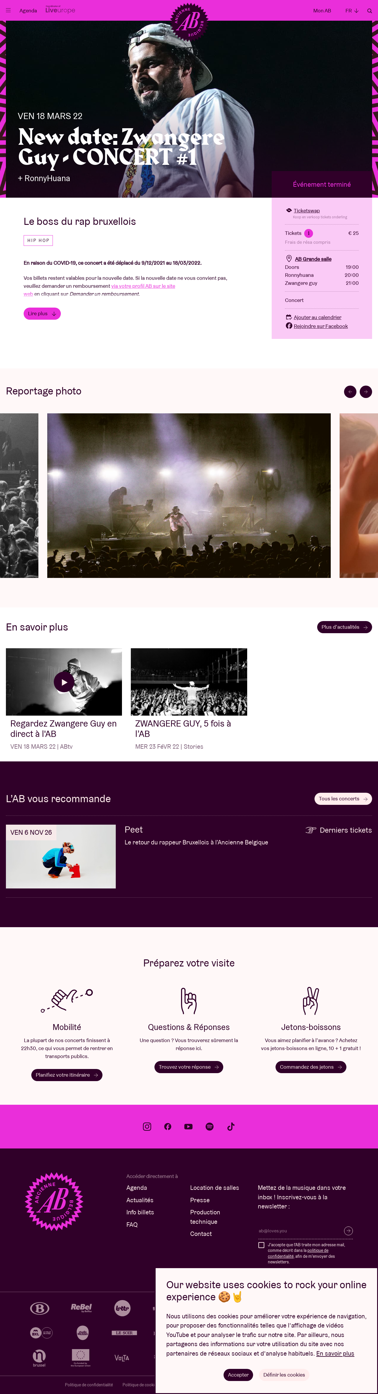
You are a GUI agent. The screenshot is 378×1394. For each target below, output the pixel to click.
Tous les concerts (343, 798)
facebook (167, 1126)
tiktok (231, 1126)
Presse (200, 1200)
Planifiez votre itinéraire (67, 1074)
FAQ (132, 1225)
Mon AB (322, 10)
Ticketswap (302, 210)
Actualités (140, 1200)
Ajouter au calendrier (313, 317)
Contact (201, 1234)
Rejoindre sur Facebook (316, 326)
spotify (210, 1126)
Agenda (28, 10)
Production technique (205, 1217)
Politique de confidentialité (89, 1384)
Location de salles (214, 1188)
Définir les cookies (284, 1374)
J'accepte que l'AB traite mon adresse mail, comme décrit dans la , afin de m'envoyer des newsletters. (306, 1253)
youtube (188, 1126)
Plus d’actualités (345, 626)
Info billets (140, 1212)
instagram (147, 1126)
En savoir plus (335, 1353)
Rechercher (369, 11)
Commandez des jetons (311, 1066)
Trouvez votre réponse (189, 1066)
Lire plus (42, 313)
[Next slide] (366, 392)
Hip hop (38, 240)
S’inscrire (348, 1230)
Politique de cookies (141, 1384)
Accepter (238, 1374)
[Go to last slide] (350, 392)
